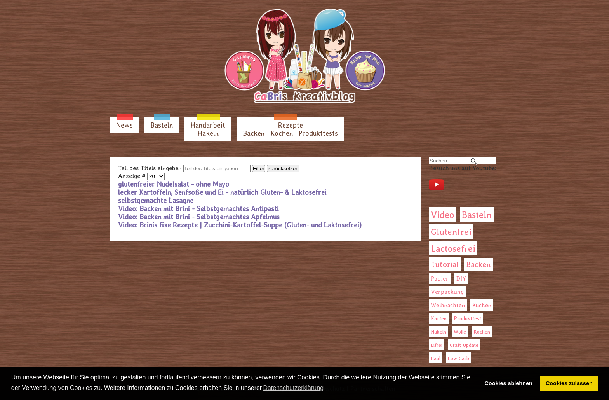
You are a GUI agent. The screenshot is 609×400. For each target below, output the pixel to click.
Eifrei (436, 345)
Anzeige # (132, 176)
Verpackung (447, 291)
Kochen (281, 133)
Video (442, 214)
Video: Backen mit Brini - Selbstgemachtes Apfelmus (199, 217)
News (124, 125)
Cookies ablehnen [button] (508, 383)
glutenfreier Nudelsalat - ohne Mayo (173, 184)
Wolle (460, 332)
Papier (440, 278)
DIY (461, 278)
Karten (439, 318)
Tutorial (445, 264)
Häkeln (208, 133)
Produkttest (467, 318)
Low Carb (458, 358)
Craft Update (464, 345)
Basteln (161, 125)
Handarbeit (207, 125)
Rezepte (290, 125)
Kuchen (481, 305)
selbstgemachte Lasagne (155, 200)
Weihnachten (448, 305)
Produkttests (318, 133)
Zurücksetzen (283, 168)
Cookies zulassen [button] (569, 383)
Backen (253, 133)
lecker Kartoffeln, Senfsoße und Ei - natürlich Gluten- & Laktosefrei (222, 192)
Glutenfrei (451, 231)
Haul (435, 358)
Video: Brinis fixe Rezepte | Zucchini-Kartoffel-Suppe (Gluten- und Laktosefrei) (240, 225)
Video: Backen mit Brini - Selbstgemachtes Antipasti (198, 208)
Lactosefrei (453, 248)
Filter (258, 168)
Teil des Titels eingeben (150, 168)
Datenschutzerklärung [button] (293, 387)
